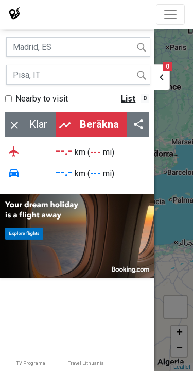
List (128, 99)
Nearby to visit (41, 99)
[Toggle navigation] (170, 14)
